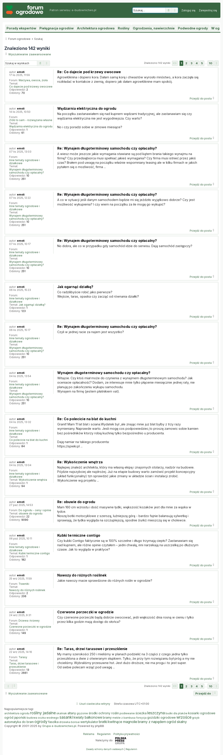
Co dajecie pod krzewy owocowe (30, 86)
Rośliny (124, 28)
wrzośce (183, 717)
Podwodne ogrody (193, 28)
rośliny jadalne (43, 713)
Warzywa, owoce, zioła (33, 80)
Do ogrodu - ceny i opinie (35, 510)
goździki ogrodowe (161, 717)
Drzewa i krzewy (29, 620)
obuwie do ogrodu (30, 513)
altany (72, 713)
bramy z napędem (152, 722)
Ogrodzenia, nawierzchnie (154, 28)
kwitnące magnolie (122, 722)
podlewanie (127, 713)
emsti (21, 72)
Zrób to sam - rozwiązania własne (30, 120)
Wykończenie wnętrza (33, 479)
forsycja (141, 717)
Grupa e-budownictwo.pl (59, 726)
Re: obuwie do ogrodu (76, 502)
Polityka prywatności (126, 734)
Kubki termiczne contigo (34, 553)
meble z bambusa (123, 717)
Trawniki (24, 583)
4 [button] (197, 63)
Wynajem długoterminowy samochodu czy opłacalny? (26, 171)
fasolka (53, 722)
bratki (103, 722)
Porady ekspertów (21, 28)
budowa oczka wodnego (43, 717)
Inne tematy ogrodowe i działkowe (24, 162)
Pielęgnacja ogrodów (56, 28)
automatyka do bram (19, 722)
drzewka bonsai (69, 722)
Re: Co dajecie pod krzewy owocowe (89, 72)
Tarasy (23, 657)
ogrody (40, 722)
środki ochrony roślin (104, 713)
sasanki (66, 717)
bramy (107, 717)
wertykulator (89, 722)
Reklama (88, 734)
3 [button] (192, 63)
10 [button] (210, 63)
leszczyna (156, 713)
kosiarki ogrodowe (201, 713)
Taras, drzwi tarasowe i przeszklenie (24, 665)
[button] (175, 63)
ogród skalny (177, 722)
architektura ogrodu (16, 713)
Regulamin (104, 734)
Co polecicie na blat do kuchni (28, 440)
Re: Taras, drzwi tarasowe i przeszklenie (92, 649)
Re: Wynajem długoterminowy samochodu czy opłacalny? (107, 148)
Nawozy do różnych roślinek (27, 590)
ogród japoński (15, 717)
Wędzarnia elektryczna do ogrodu (30, 126)
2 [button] (186, 63)
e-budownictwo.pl (84, 10)
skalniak (61, 713)
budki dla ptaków (177, 713)
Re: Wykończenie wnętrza (80, 462)
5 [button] (202, 63)
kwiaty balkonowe (88, 717)
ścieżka (141, 713)
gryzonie (82, 713)
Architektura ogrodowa (96, 28)
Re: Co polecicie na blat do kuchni (86, 419)
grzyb (195, 717)
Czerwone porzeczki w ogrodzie (30, 626)
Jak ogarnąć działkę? (32, 304)
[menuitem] (188, 10)
